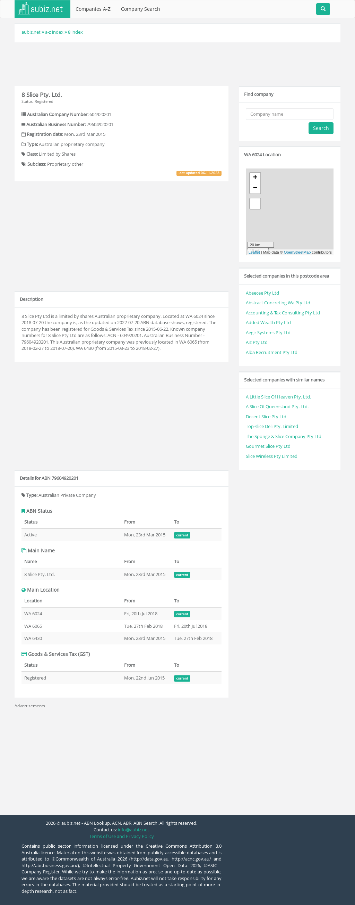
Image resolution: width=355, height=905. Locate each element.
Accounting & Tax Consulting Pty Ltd (283, 313)
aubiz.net (31, 32)
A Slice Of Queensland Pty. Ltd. (277, 406)
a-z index (54, 32)
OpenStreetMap (297, 252)
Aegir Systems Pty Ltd (268, 332)
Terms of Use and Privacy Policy (121, 836)
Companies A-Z (93, 9)
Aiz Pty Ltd (257, 342)
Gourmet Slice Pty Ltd (268, 446)
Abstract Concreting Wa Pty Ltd (278, 302)
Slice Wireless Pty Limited (271, 456)
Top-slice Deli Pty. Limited (272, 426)
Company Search (140, 9)
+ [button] (255, 178)
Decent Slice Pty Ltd (266, 416)
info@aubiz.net (133, 829)
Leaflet (254, 252)
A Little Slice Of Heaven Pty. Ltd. (278, 397)
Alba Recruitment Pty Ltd (271, 352)
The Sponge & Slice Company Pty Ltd (283, 436)
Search (321, 128)
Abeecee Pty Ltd (262, 293)
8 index (75, 32)
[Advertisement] (177, 63)
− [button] (255, 188)
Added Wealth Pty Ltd (268, 322)
